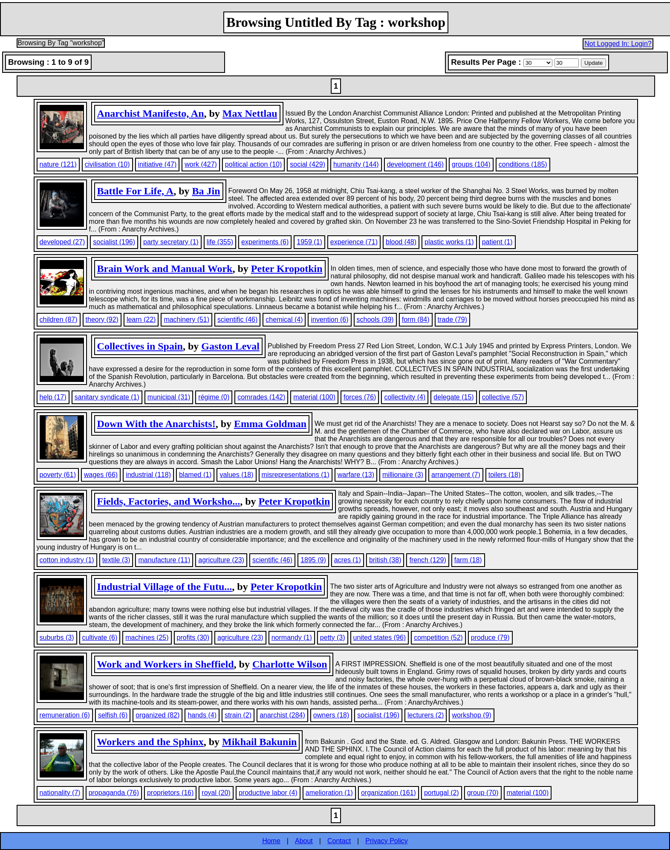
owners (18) (331, 715)
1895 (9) (313, 560)
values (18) (236, 474)
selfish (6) (112, 715)
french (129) (427, 560)
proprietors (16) (170, 792)
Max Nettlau (249, 113)
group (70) (483, 792)
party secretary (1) (171, 242)
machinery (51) (186, 319)
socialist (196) (114, 242)
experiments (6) (265, 242)
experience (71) (354, 242)
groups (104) (471, 164)
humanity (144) (356, 164)
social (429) (307, 164)
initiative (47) (157, 164)
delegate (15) (453, 397)
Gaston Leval (230, 346)
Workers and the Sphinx (150, 741)
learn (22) (141, 319)
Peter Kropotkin (287, 268)
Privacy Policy (386, 840)
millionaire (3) (402, 474)
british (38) (385, 560)
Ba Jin (206, 191)
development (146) (415, 164)
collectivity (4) (404, 397)
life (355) (220, 242)
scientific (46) (237, 319)
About (304, 840)
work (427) (201, 164)
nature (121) (58, 164)
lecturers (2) (425, 715)
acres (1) (347, 560)
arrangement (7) (455, 474)
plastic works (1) (449, 242)
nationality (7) (60, 792)
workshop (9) (471, 715)
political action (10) (253, 164)
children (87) (59, 319)
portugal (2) (441, 792)
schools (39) (375, 319)
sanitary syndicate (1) (107, 397)
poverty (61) (58, 474)
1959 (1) (309, 242)
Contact (339, 840)
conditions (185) (523, 164)
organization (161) (388, 792)
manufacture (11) (164, 560)
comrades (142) (261, 397)
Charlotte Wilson (289, 664)
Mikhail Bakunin (259, 741)
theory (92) (102, 319)
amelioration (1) (329, 792)
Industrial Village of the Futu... (164, 586)
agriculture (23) (221, 560)
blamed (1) (195, 474)
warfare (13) (356, 474)
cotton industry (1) (67, 560)
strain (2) (238, 715)
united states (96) (379, 637)
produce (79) (490, 637)
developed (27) (62, 242)
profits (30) (193, 637)
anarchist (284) (282, 715)
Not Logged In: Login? (617, 43)
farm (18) (468, 560)
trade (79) (452, 319)
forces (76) (360, 397)
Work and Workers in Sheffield (165, 664)
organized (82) (157, 715)
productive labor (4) (268, 792)
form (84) (416, 319)
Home (271, 840)
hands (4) (202, 715)
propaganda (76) (114, 792)
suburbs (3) (57, 637)
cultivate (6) (100, 637)
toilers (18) (504, 474)
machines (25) (146, 637)
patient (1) (497, 242)
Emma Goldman (270, 423)
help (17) (53, 397)
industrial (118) (148, 474)
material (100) (314, 397)
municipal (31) (168, 397)
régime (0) (213, 397)
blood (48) (401, 242)
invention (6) (329, 319)
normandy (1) (291, 637)
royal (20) (216, 792)
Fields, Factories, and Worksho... (168, 501)
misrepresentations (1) (295, 474)
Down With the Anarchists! (156, 423)
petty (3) (332, 637)
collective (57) (503, 397)
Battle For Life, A (135, 191)
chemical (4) (284, 319)
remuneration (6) (65, 715)
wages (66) (101, 474)
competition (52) (438, 637)
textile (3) (116, 560)
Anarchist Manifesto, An (150, 113)
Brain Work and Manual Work (165, 268)
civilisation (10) (107, 164)
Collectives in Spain (140, 346)
